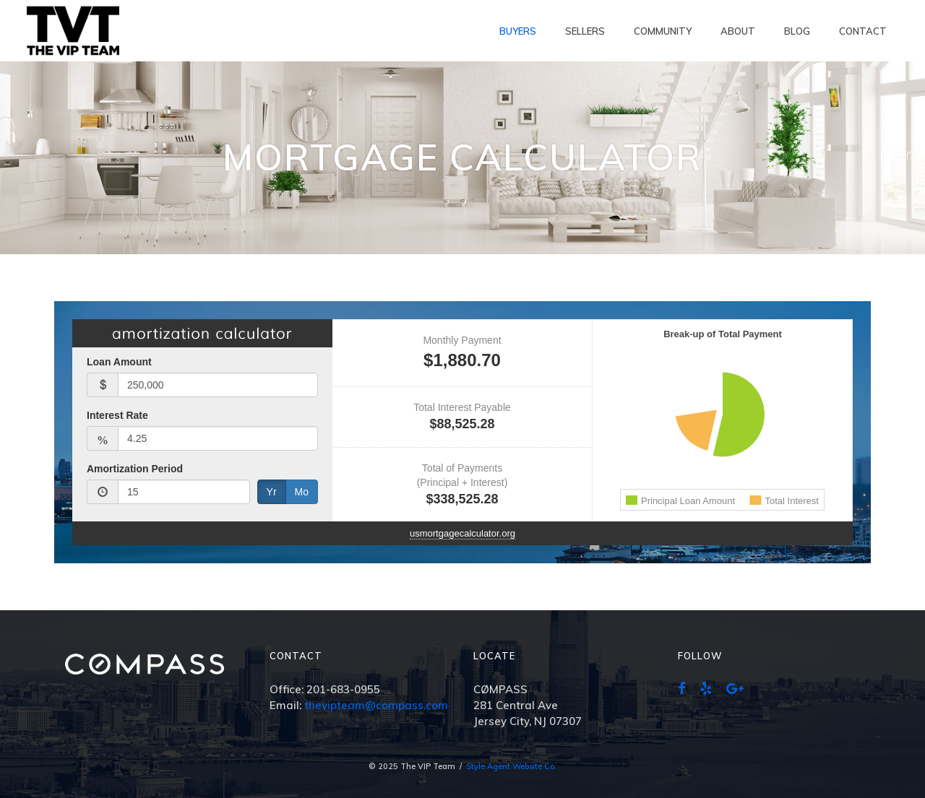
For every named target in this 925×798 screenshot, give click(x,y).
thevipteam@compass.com (376, 705)
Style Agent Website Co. (511, 766)
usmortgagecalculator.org (462, 533)
